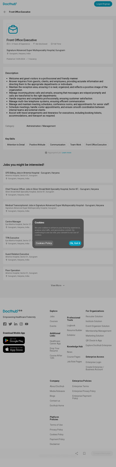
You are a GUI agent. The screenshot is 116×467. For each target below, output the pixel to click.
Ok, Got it (75, 243)
